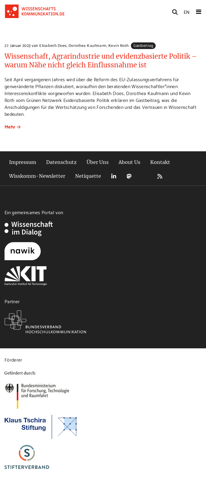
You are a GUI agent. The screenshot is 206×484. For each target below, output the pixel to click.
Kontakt (160, 162)
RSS (160, 176)
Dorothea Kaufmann (87, 45)
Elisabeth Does (52, 45)
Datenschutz (61, 162)
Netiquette (88, 176)
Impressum (22, 162)
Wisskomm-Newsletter (37, 176)
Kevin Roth (118, 45)
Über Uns (98, 162)
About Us (129, 162)
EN (186, 12)
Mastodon (129, 176)
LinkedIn (113, 176)
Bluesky (144, 176)
